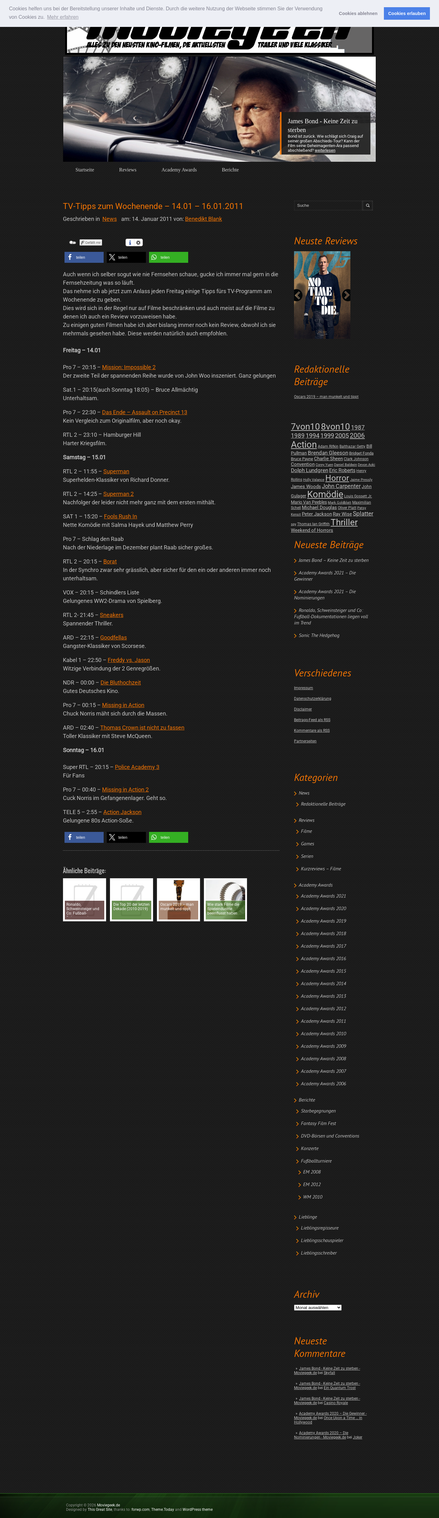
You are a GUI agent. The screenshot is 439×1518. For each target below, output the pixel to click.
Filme (306, 831)
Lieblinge (308, 1217)
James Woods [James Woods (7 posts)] (306, 486)
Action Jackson (122, 812)
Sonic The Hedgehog (319, 636)
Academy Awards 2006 (323, 1084)
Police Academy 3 (137, 767)
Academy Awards (179, 169)
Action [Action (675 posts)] (304, 444)
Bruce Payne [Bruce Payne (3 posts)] (302, 458)
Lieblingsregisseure (319, 1228)
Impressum (303, 688)
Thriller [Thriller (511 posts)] (344, 522)
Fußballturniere (316, 1161)
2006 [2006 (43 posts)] (357, 435)
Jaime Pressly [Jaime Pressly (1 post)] (361, 480)
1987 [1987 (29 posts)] (358, 427)
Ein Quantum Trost (340, 1388)
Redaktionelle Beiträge (323, 804)
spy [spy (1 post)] (293, 524)
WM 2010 (312, 1197)
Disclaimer (303, 709)
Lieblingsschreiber (319, 1253)
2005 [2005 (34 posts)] (342, 435)
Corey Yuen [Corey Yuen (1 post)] (324, 465)
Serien (307, 856)
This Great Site (100, 1509)
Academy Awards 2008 (323, 1059)
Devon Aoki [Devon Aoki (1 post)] (366, 465)
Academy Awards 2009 (323, 1046)
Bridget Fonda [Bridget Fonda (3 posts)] (361, 453)
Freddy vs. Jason (129, 660)
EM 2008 (312, 1172)
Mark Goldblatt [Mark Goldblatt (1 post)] (339, 503)
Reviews (128, 169)
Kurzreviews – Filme (321, 869)
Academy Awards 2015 (323, 971)
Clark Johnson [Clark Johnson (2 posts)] (356, 459)
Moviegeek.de (108, 1505)
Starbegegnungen (318, 1111)
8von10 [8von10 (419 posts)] (335, 426)
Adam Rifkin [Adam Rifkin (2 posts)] (328, 446)
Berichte (230, 169)
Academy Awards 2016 (323, 959)
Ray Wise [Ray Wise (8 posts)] (342, 514)
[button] (84, 257)
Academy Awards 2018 (323, 934)
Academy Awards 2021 (323, 896)
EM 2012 (312, 1185)
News (304, 793)
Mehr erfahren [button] (63, 17)
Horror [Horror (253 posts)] (337, 478)
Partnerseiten (305, 741)
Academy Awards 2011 (323, 1021)
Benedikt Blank (203, 219)
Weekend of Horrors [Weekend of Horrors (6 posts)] (312, 530)
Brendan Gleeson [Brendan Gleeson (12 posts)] (328, 453)
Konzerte (309, 1149)
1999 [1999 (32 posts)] (327, 435)
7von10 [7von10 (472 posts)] (305, 426)
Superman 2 (118, 494)
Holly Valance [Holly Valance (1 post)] (313, 480)
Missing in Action (123, 705)
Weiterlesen (325, 150)
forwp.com (141, 1509)
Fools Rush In (120, 516)
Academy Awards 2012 (323, 1009)
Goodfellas (113, 637)
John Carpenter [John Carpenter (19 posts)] (341, 486)
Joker (357, 1437)
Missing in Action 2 (125, 789)
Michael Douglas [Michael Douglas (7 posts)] (319, 507)
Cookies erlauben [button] (407, 13)
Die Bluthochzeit (121, 682)
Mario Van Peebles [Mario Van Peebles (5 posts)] (309, 502)
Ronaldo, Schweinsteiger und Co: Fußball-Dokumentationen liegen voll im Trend (331, 617)
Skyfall (329, 1373)
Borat (110, 561)
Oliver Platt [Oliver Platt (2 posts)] (347, 508)
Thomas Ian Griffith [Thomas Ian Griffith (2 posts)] (313, 524)
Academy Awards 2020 (323, 909)
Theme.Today (162, 1509)
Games (307, 844)
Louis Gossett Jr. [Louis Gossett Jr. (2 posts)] (358, 496)
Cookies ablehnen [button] (358, 13)
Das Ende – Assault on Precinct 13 (144, 412)
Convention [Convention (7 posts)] (303, 464)
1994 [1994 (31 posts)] (312, 435)
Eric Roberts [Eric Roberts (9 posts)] (342, 470)
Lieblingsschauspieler (322, 1241)
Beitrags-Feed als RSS (312, 720)
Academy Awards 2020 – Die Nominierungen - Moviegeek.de (321, 1435)
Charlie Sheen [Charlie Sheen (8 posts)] (328, 458)
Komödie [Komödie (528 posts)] (325, 494)
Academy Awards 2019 (323, 921)
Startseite (84, 169)
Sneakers (111, 615)
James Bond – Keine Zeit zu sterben (334, 561)
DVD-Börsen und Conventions (330, 1136)
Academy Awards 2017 (323, 946)
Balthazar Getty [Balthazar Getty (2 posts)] (352, 446)
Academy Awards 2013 (323, 996)
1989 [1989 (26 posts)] (298, 435)
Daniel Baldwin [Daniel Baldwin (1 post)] (345, 465)
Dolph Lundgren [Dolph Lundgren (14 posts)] (309, 470)
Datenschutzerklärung (312, 698)
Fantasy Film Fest (318, 1124)
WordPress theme (198, 1509)
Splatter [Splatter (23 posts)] (363, 513)
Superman (116, 471)
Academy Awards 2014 (323, 984)
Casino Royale (336, 1403)
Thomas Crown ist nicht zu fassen (142, 727)
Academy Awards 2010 (323, 1034)
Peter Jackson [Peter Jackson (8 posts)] (317, 514)
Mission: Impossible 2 (129, 367)
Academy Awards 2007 (323, 1071)
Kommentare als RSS (312, 730)
